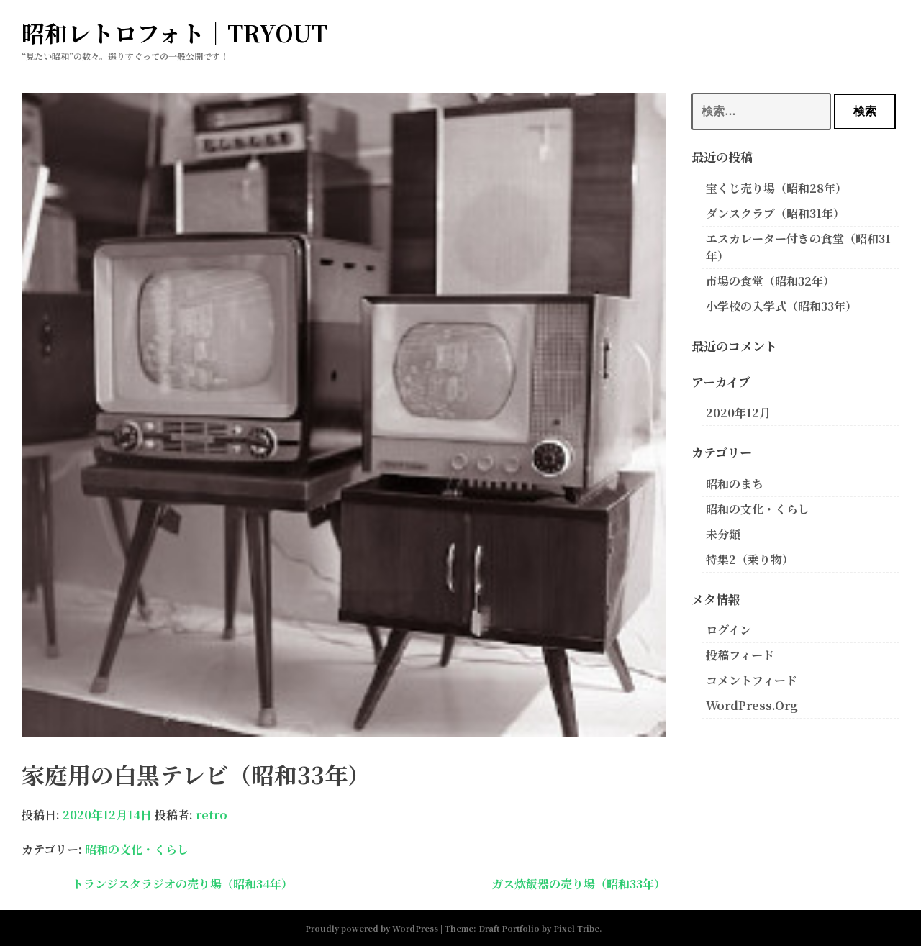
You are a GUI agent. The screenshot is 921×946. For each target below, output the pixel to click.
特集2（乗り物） (750, 559)
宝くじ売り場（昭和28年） (776, 188)
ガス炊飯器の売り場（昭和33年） (578, 883)
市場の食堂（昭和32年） (770, 281)
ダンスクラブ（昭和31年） (775, 213)
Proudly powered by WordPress (371, 928)
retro (211, 814)
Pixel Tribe (576, 928)
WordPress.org (752, 705)
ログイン (728, 630)
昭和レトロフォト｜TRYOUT (174, 32)
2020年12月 (738, 412)
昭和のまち (734, 484)
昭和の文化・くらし (137, 849)
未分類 (723, 534)
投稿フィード (740, 655)
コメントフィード (751, 680)
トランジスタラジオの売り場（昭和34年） (182, 883)
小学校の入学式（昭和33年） (781, 306)
